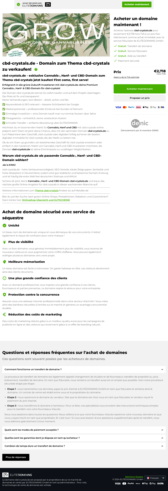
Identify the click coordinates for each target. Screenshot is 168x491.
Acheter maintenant (136, 4)
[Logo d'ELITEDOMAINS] (45, 475)
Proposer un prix (140, 98)
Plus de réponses (16, 457)
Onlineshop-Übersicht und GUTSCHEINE (46, 200)
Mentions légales (134, 476)
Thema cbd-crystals (46, 190)
